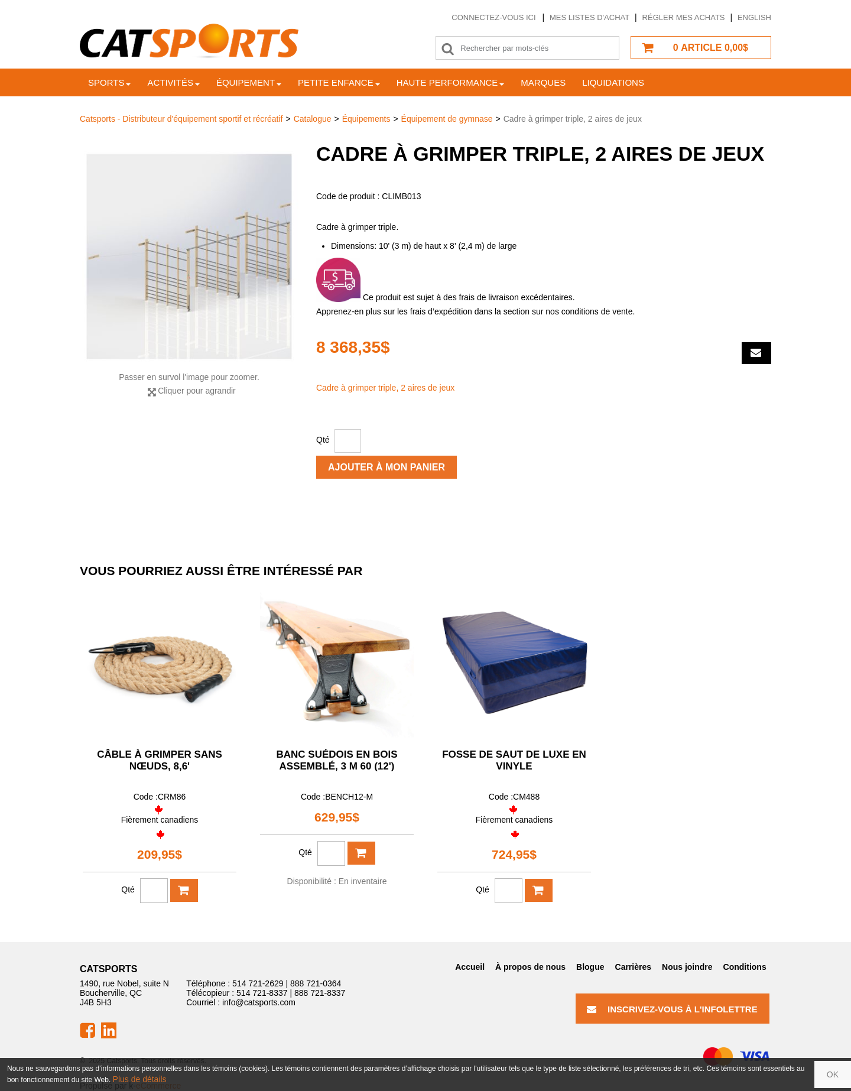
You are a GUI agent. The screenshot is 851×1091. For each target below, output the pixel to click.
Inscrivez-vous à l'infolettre (672, 1009)
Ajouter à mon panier (386, 467)
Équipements (366, 119)
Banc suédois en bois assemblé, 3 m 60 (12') (337, 760)
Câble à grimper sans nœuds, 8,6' (159, 760)
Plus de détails (140, 1079)
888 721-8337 (319, 993)
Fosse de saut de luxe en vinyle (514, 760)
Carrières (633, 967)
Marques (543, 82)
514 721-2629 (257, 983)
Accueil (470, 967)
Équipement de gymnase (447, 119)
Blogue (590, 967)
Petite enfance (339, 82)
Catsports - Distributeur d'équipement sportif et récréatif (181, 119)
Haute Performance (451, 82)
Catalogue (313, 119)
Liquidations (613, 82)
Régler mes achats (683, 17)
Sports (109, 82)
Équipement (248, 82)
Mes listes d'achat (589, 17)
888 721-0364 (315, 983)
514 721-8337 (261, 993)
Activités (173, 82)
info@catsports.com (258, 1002)
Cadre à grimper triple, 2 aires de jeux (385, 387)
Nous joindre (687, 967)
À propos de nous (530, 967)
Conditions (744, 967)
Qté (323, 439)
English (754, 17)
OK (833, 1074)
